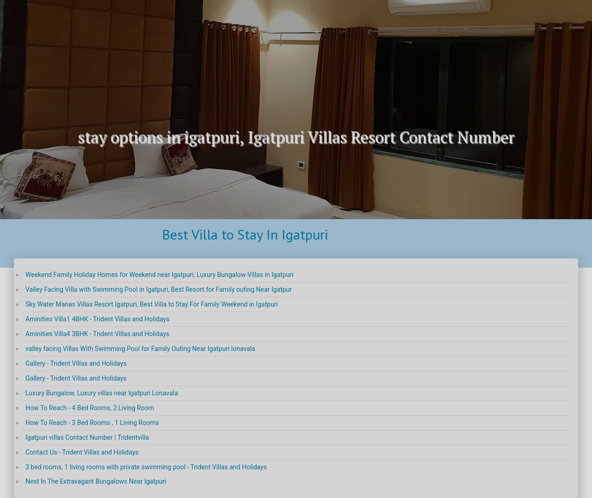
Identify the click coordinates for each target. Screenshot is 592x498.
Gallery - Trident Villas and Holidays (76, 363)
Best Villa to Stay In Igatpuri (245, 234)
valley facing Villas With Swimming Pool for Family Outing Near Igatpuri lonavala (140, 348)
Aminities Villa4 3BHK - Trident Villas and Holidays (97, 334)
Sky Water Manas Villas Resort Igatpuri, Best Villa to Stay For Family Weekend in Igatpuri (151, 304)
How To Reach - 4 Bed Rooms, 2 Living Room (89, 408)
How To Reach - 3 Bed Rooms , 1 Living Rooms (92, 422)
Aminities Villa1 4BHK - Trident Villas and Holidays (97, 319)
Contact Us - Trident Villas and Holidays (82, 452)
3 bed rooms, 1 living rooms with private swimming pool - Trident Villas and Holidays (146, 467)
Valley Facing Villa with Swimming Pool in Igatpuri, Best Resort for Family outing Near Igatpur (158, 289)
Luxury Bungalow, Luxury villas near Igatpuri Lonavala (101, 393)
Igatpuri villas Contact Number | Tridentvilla (87, 437)
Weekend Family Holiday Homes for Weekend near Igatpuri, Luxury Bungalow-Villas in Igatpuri (159, 274)
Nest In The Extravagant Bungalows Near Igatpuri (95, 481)
